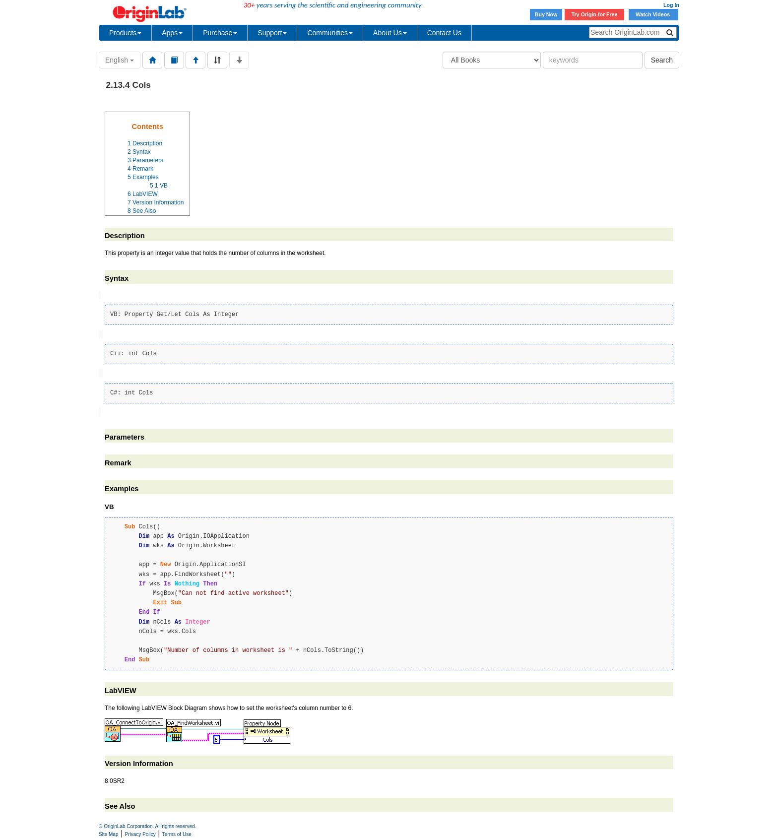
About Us (390, 33)
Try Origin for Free (595, 14)
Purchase (220, 33)
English (119, 60)
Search (662, 60)
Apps (172, 33)
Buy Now (546, 14)
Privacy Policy (140, 834)
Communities (330, 33)
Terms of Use (177, 834)
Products (125, 33)
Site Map (108, 834)
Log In (671, 5)
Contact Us (444, 33)
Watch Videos (653, 14)
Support (272, 33)
